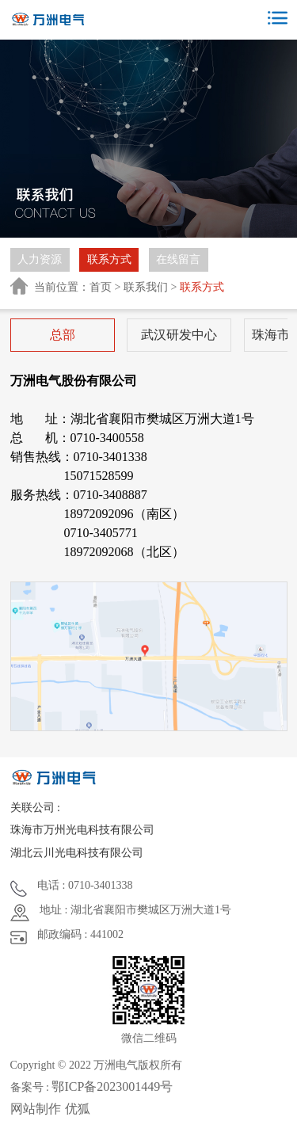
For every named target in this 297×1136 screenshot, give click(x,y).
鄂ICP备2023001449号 (112, 1086)
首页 (100, 287)
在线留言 (178, 259)
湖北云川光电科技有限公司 (76, 853)
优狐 (77, 1108)
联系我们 (146, 287)
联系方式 (109, 259)
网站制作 (35, 1108)
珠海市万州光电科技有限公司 (82, 830)
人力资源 (39, 259)
